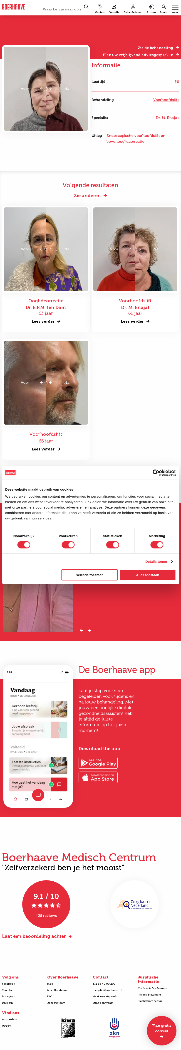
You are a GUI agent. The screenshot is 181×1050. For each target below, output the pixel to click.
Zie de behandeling (155, 48)
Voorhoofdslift (166, 100)
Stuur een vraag (103, 1002)
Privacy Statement (149, 994)
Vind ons (10, 1013)
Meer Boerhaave (57, 990)
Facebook (8, 983)
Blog (50, 983)
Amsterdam (9, 1019)
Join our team (56, 1002)
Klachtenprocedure (150, 1001)
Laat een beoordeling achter (34, 936)
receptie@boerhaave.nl (107, 990)
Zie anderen (87, 195)
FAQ (49, 996)
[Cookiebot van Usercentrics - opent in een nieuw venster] (156, 472)
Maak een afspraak (105, 996)
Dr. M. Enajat (167, 118)
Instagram (8, 996)
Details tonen (156, 561)
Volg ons (10, 977)
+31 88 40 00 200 (104, 983)
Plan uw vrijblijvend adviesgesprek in (138, 55)
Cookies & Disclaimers (152, 988)
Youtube (7, 990)
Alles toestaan (147, 575)
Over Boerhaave (62, 977)
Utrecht (6, 1025)
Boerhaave (13, 7)
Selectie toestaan (90, 575)
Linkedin (7, 1002)
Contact (101, 977)
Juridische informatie (148, 979)
